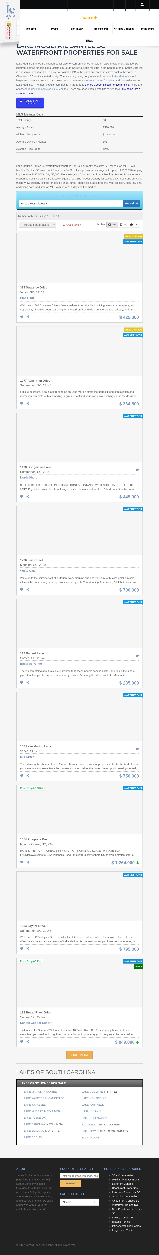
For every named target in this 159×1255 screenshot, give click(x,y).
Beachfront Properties (125, 1187)
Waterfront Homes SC (125, 1204)
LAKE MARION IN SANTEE (40, 1091)
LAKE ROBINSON (35, 1117)
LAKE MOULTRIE (92, 1091)
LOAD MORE (79, 1055)
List (123, 224)
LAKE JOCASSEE (35, 1104)
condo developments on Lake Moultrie (45, 88)
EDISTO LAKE (90, 1137)
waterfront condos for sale (97, 80)
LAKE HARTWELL (93, 1104)
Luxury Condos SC (123, 1217)
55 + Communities (122, 1175)
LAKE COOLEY (33, 1137)
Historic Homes (121, 1221)
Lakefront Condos (122, 1183)
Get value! (131, 203)
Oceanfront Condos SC (125, 1200)
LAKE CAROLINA (34, 1124)
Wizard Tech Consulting (39, 1244)
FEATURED (89, 18)
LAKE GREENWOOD (94, 1117)
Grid (112, 224)
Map (134, 224)
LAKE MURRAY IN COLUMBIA (42, 1111)
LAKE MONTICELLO (94, 1098)
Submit (70, 1183)
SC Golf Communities (124, 1196)
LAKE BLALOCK (34, 1130)
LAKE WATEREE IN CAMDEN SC (44, 1098)
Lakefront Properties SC (126, 1192)
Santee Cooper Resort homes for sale (107, 84)
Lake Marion (119, 76)
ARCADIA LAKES (92, 1124)
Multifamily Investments (125, 1179)
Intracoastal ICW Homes (126, 1225)
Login (142, 9)
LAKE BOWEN (90, 1130)
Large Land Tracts (122, 1230)
